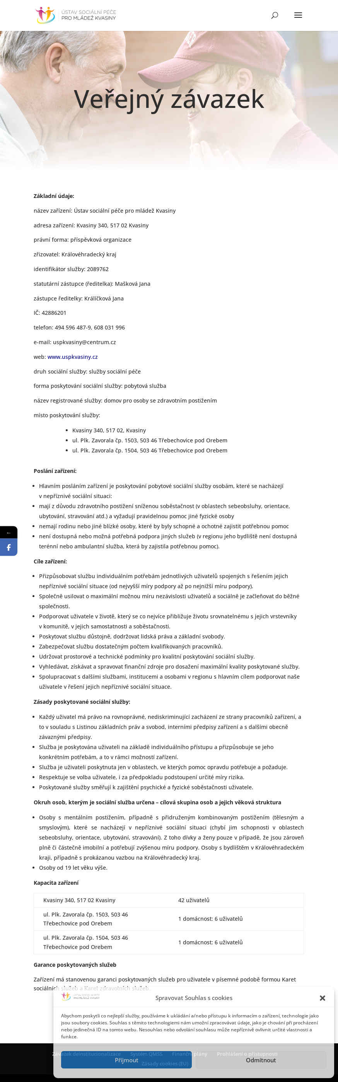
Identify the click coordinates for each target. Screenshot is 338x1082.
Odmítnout (261, 1060)
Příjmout (126, 1060)
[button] (322, 998)
